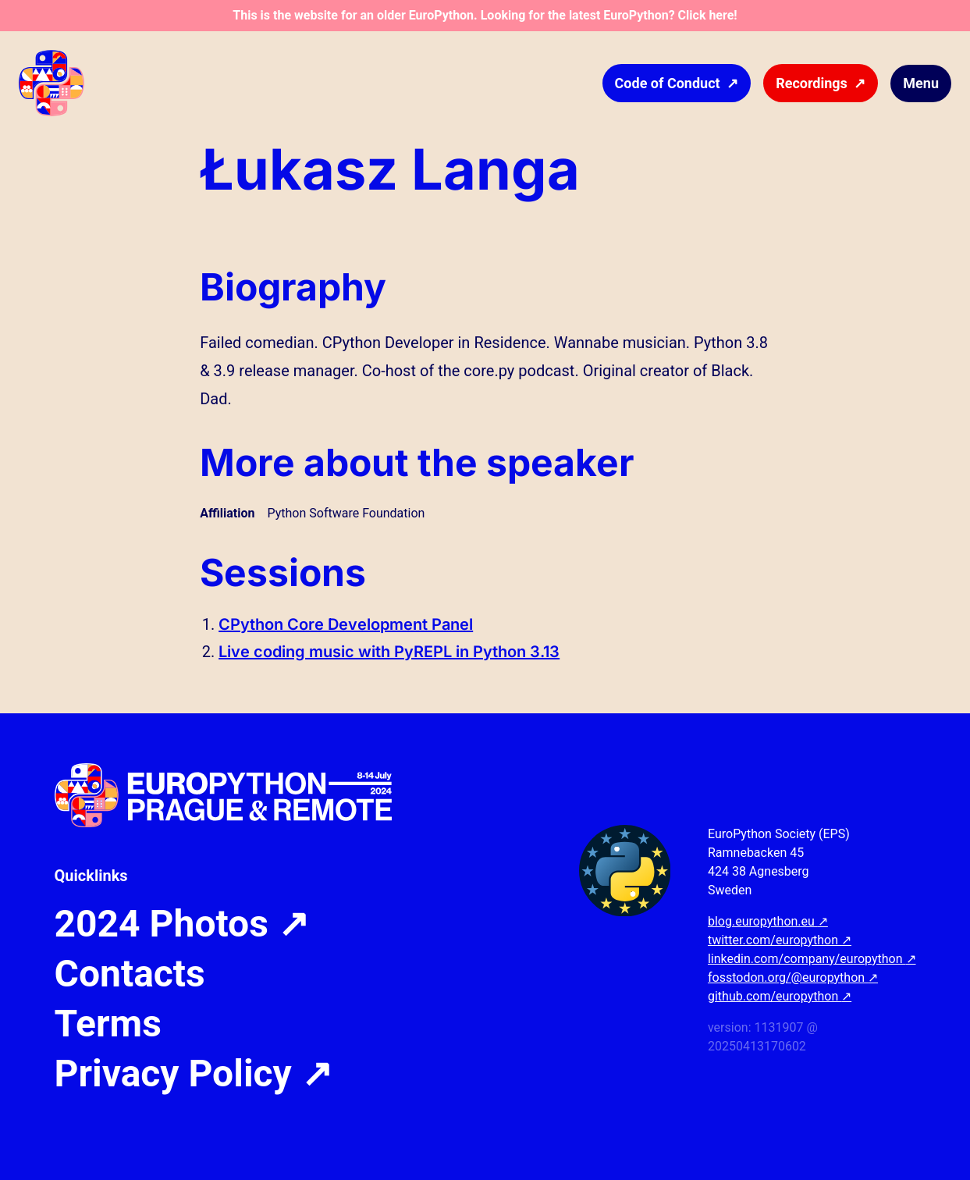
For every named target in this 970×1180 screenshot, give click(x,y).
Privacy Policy (193, 1074)
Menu (921, 83)
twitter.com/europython (779, 940)
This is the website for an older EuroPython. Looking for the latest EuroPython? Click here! (485, 15)
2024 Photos (182, 924)
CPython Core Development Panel (346, 624)
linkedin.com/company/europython (812, 958)
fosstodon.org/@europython (793, 977)
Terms (108, 1024)
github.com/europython (779, 996)
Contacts (130, 974)
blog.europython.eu (768, 921)
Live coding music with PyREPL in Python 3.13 (389, 651)
